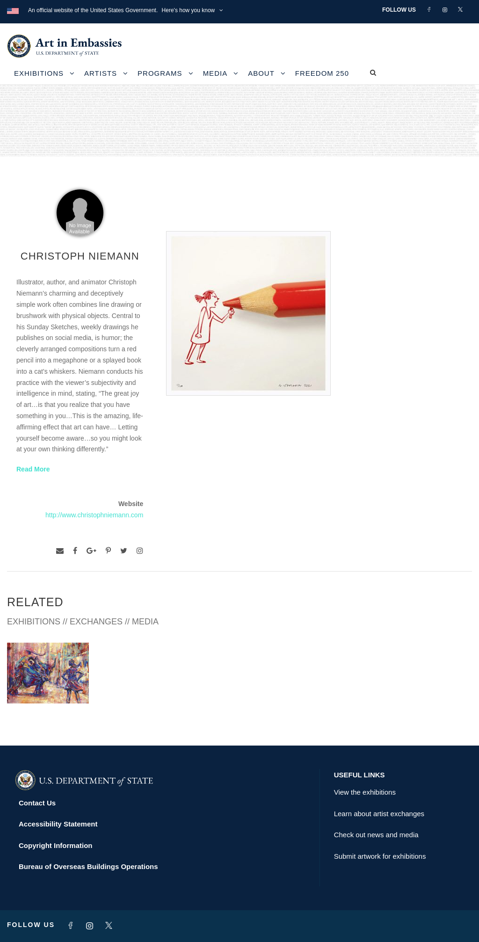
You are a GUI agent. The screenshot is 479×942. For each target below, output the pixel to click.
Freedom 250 (322, 73)
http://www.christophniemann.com (94, 515)
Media (215, 73)
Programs (160, 73)
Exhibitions (39, 73)
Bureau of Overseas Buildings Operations (88, 866)
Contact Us (37, 803)
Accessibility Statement (58, 824)
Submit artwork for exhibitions (380, 856)
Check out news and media (376, 835)
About (261, 73)
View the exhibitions (365, 792)
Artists (100, 73)
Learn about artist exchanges (379, 814)
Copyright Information (56, 845)
